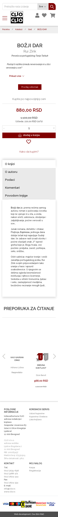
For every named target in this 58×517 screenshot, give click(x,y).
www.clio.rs (9, 492)
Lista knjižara (35, 419)
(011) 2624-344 (11, 476)
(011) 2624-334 (11, 483)
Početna (6, 29)
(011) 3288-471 (11, 473)
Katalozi (18, 29)
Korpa (32, 467)
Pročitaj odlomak (29, 87)
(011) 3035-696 (11, 470)
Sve (43, 6)
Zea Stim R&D (38, 514)
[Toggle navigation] (5, 18)
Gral (30, 29)
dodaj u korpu (29, 135)
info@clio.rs (9, 489)
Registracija (35, 470)
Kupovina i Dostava (38, 416)
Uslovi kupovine (37, 413)
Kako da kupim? (29, 151)
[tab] (29, 164)
